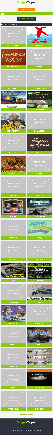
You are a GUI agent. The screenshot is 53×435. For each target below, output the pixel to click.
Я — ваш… (40, 259)
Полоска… (13, 174)
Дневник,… (40, 281)
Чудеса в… (39, 324)
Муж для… (13, 324)
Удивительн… (39, 366)
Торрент (26, 2)
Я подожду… (39, 388)
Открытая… (13, 88)
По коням (13, 302)
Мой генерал (13, 131)
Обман (13, 259)
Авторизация (26, 9)
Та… (13, 110)
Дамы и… (13, 152)
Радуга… (13, 195)
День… (13, 388)
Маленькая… (13, 409)
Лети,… (40, 345)
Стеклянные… (13, 67)
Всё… (40, 302)
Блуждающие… (40, 110)
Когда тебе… (39, 131)
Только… (40, 67)
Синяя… (39, 195)
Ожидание (40, 217)
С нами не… (13, 366)
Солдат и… (13, 238)
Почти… (13, 281)
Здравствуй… (13, 45)
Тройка (13, 345)
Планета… (39, 409)
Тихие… (39, 152)
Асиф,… (40, 238)
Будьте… (39, 45)
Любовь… (13, 217)
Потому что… (40, 88)
